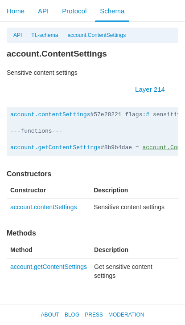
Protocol (74, 11)
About (50, 315)
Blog (72, 315)
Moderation (126, 315)
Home (16, 11)
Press (94, 315)
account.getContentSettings (55, 147)
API (43, 11)
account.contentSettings (50, 114)
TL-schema (44, 35)
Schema (112, 11)
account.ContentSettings (96, 35)
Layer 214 (154, 89)
